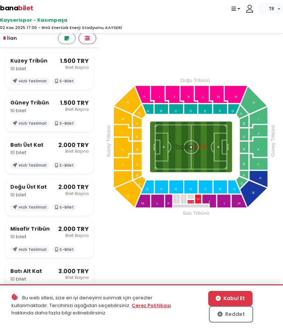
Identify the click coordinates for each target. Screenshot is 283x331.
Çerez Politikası (151, 305)
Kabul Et (230, 298)
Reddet (231, 314)
